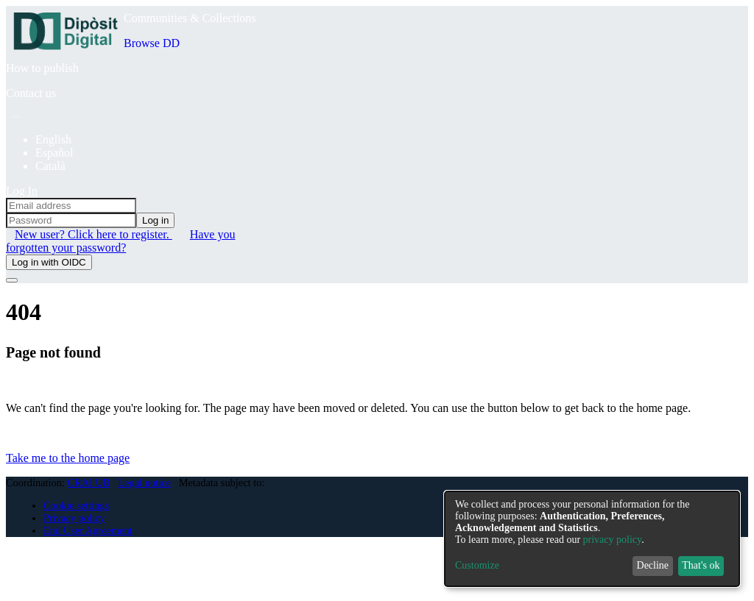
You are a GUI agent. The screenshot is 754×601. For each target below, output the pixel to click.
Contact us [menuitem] (31, 93)
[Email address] (71, 205)
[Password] (71, 220)
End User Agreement (88, 530)
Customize (477, 565)
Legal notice (144, 482)
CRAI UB (89, 482)
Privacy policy (74, 518)
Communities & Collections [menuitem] (190, 18)
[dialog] (592, 538)
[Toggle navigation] (12, 280)
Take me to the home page (68, 458)
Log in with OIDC (49, 262)
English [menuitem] (53, 139)
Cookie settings (76, 505)
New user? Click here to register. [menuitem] (93, 234)
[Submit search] (16, 117)
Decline (653, 565)
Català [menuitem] (50, 166)
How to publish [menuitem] (42, 68)
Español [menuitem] (54, 152)
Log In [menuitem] (22, 191)
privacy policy (612, 539)
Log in (155, 220)
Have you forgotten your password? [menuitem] (120, 241)
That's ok (700, 565)
